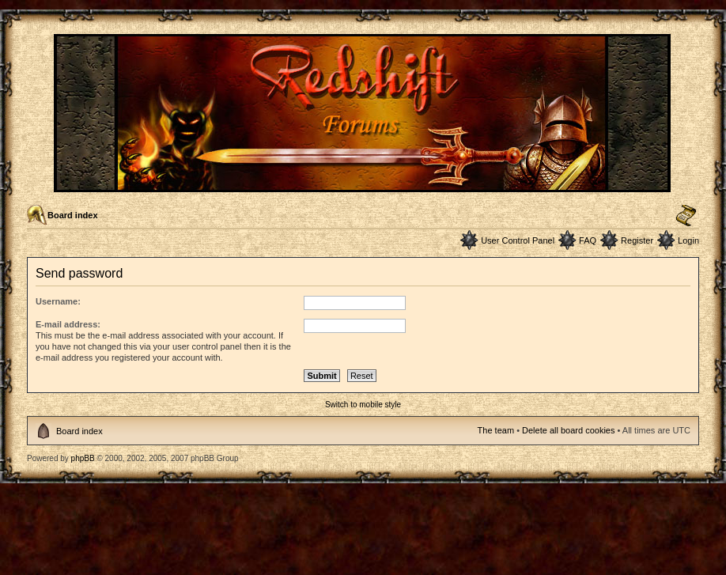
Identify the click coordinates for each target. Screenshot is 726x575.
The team (496, 430)
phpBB (83, 458)
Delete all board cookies (568, 430)
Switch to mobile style (363, 404)
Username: (58, 301)
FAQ (587, 240)
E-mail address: (68, 324)
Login (688, 240)
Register (637, 240)
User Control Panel (517, 240)
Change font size (686, 216)
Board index (72, 215)
